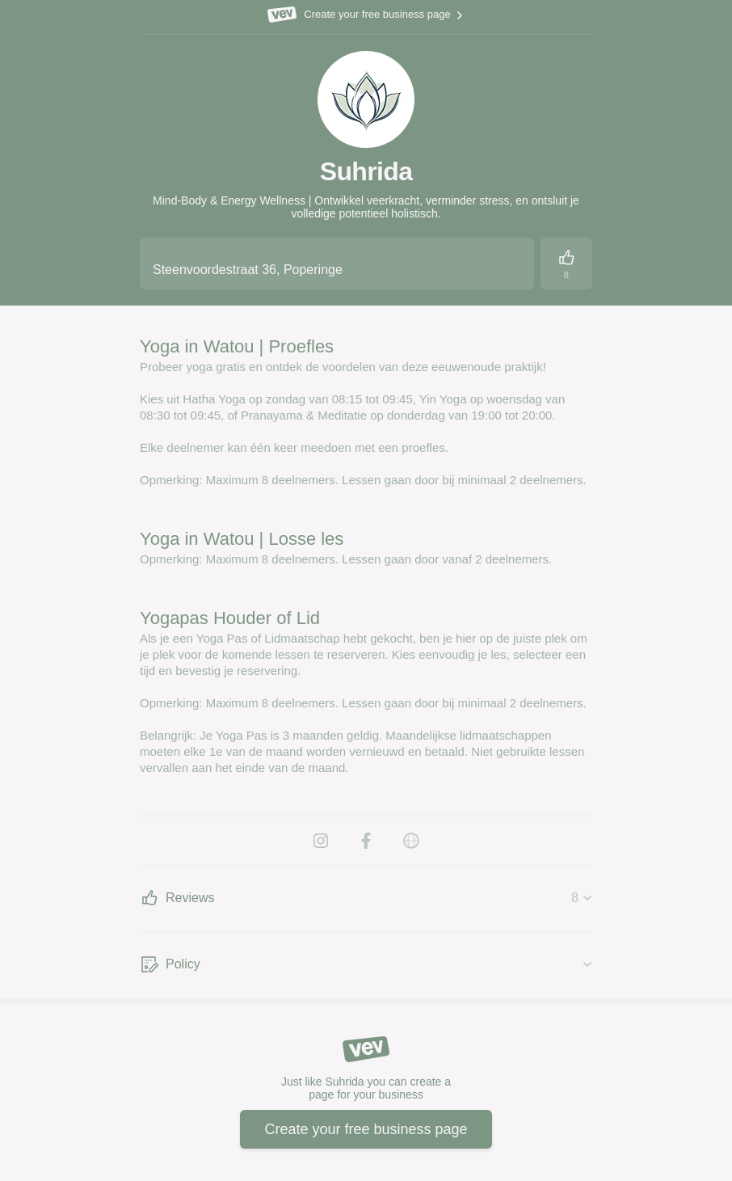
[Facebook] (366, 840)
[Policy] (366, 965)
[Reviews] (566, 263)
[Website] (411, 840)
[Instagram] (320, 840)
